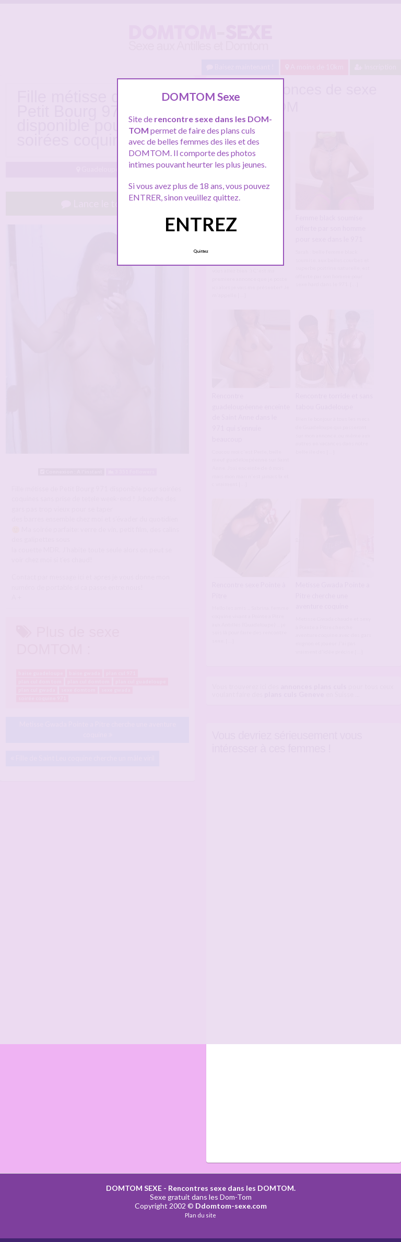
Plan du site (200, 1215)
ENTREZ (200, 223)
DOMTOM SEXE (134, 1188)
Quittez (200, 251)
